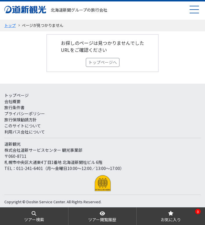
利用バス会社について (24, 132)
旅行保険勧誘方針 (20, 119)
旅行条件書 (14, 107)
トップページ (16, 95)
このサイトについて (22, 126)
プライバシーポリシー (24, 113)
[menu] (194, 9)
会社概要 (12, 101)
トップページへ (102, 62)
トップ (10, 25)
